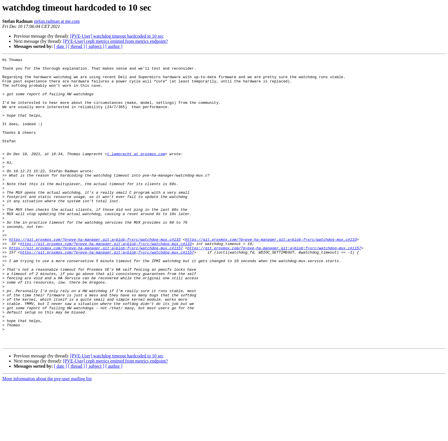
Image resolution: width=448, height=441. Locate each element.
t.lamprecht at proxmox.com (136, 173)
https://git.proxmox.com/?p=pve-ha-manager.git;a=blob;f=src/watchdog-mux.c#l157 (96, 286)
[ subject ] (95, 46)
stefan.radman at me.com (57, 21)
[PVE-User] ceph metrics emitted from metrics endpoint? (115, 41)
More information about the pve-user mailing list (47, 436)
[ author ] (114, 46)
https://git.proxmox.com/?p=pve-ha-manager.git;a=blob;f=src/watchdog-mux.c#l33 (95, 276)
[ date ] (60, 46)
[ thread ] (76, 46)
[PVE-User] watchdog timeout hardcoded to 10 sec (116, 36)
